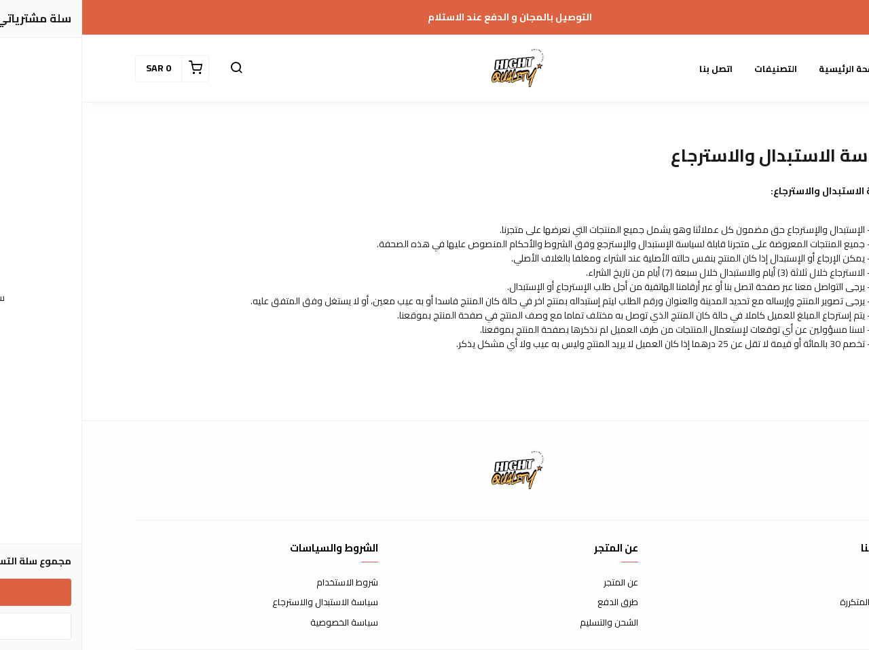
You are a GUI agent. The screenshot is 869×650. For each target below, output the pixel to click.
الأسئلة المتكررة (787, 602)
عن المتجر (538, 583)
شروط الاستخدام (265, 583)
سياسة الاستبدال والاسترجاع (243, 602)
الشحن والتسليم (527, 623)
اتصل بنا (633, 68)
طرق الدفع (535, 602)
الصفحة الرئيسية (771, 68)
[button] (154, 68)
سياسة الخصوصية (262, 623)
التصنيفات (693, 68)
